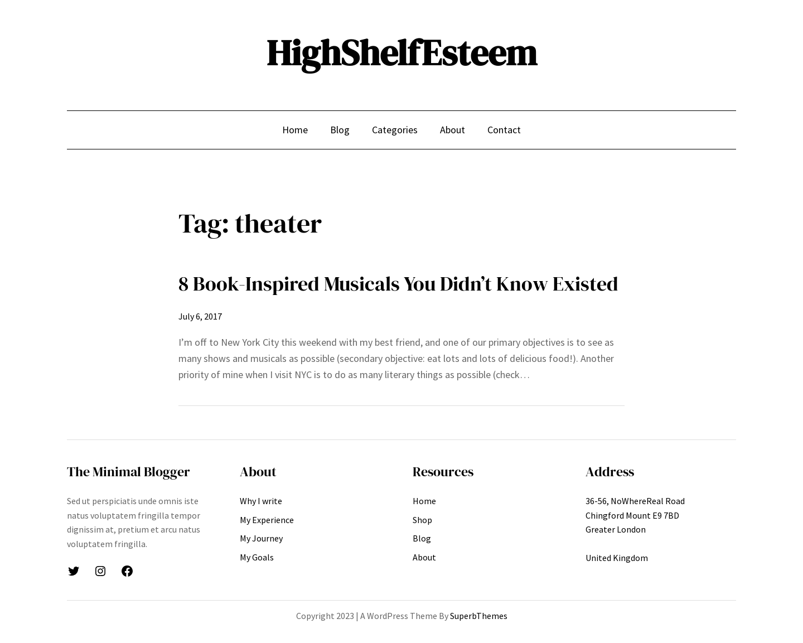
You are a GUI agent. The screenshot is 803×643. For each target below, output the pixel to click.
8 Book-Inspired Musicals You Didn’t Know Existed (398, 283)
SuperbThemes (478, 615)
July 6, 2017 (200, 316)
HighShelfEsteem (402, 52)
